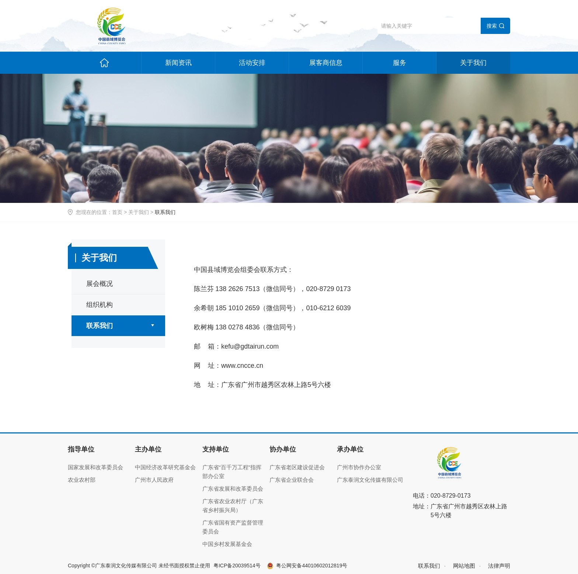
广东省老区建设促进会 (297, 467)
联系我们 (99, 325)
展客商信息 (325, 62)
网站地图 (464, 566)
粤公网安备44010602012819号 (311, 565)
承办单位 (350, 449)
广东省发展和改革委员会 (232, 488)
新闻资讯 (178, 62)
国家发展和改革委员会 (95, 467)
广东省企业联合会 (291, 480)
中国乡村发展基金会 (227, 544)
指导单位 (81, 449)
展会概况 (99, 283)
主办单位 (148, 449)
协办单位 (282, 449)
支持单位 (215, 449)
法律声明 (499, 566)
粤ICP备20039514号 (237, 565)
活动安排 (252, 62)
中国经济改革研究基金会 (165, 467)
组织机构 (99, 304)
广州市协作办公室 (359, 467)
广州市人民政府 (154, 480)
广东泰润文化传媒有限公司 (370, 480)
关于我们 (473, 62)
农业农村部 (81, 480)
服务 (399, 62)
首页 (117, 212)
